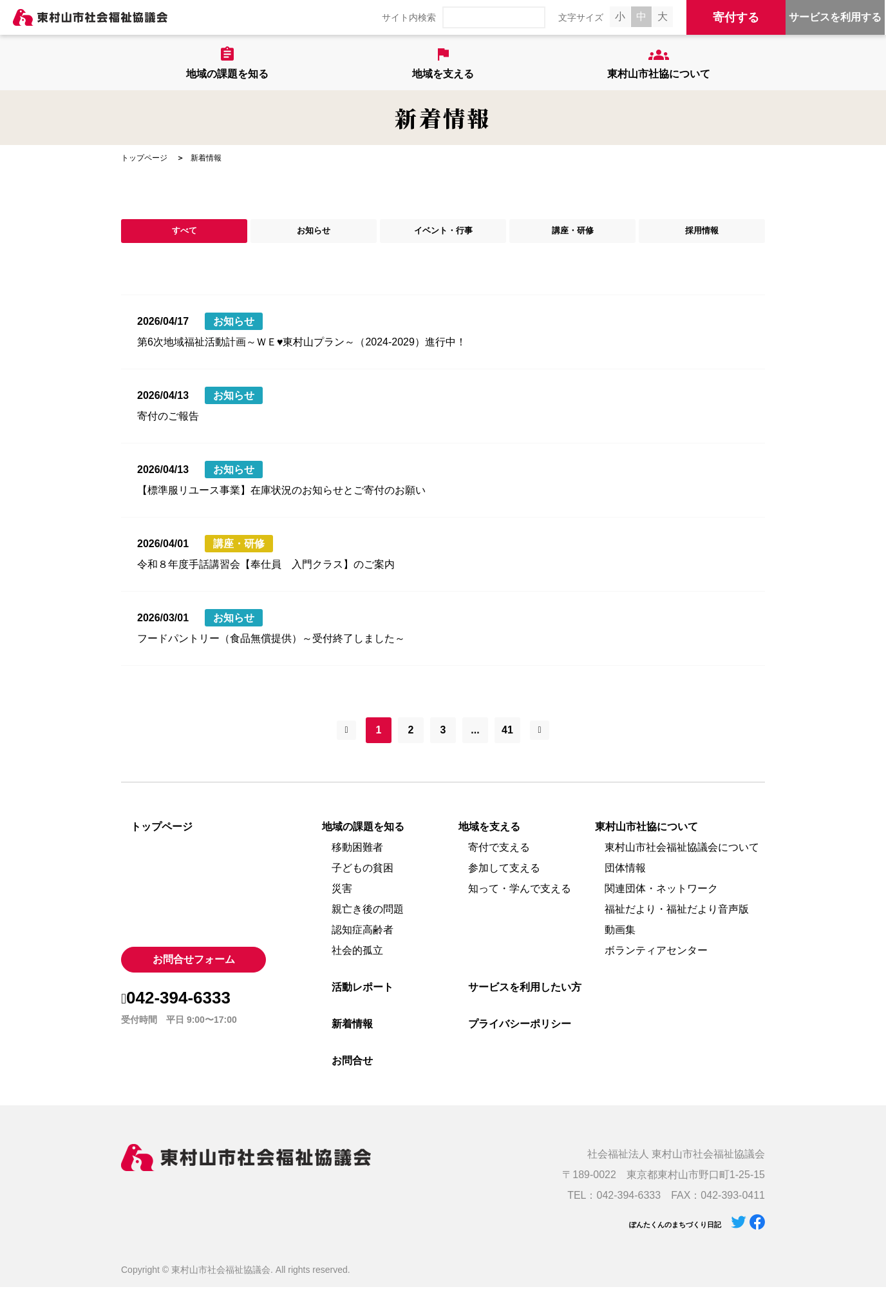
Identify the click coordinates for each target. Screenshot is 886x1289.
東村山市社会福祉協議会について (682, 849)
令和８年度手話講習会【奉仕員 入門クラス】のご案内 (266, 566)
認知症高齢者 (362, 931)
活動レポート (362, 989)
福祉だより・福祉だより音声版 (677, 911)
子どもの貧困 (362, 869)
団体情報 (625, 869)
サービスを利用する (835, 17)
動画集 (620, 931)
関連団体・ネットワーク (661, 890)
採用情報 (701, 231)
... (475, 731)
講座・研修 (572, 231)
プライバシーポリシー (519, 1025)
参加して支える (504, 869)
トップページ (144, 157)
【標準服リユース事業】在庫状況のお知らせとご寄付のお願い (281, 492)
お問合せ (352, 1062)
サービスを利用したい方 (524, 989)
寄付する (736, 17)
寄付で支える (499, 849)
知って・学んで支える (519, 890)
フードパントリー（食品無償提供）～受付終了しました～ (271, 640)
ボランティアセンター (656, 952)
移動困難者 (357, 849)
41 (507, 731)
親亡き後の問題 (368, 911)
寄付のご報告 (168, 417)
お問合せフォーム (194, 961)
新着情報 (352, 1025)
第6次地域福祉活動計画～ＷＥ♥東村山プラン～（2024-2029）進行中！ (301, 343)
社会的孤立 (357, 952)
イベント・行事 (443, 231)
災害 (342, 890)
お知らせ (313, 231)
